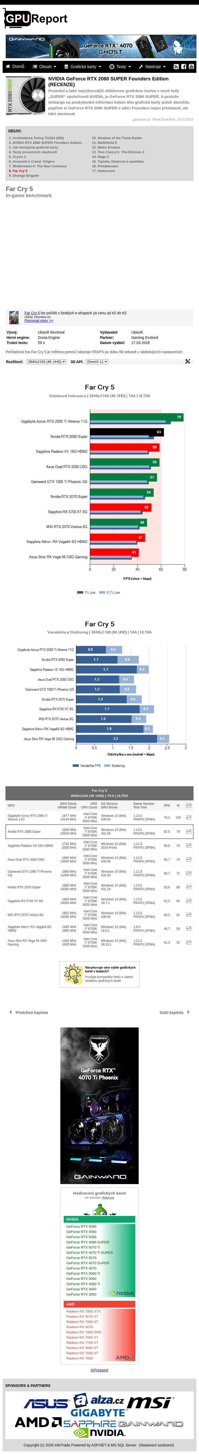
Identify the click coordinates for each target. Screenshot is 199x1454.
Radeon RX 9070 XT (82, 1317)
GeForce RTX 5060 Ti (83, 1273)
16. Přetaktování (105, 166)
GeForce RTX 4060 (81, 1289)
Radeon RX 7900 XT (82, 1322)
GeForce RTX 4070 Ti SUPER (89, 1253)
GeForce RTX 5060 (81, 1279)
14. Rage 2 (100, 157)
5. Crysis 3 (17, 157)
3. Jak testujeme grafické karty (33, 147)
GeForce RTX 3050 (81, 1294)
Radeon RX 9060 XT (82, 1348)
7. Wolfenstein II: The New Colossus (38, 166)
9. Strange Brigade (24, 176)
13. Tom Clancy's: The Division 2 (118, 152)
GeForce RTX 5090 (81, 1226)
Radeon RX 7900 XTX (83, 1311)
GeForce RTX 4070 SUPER (87, 1263)
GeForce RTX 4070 (81, 1268)
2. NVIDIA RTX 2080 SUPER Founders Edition (45, 143)
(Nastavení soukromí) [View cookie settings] (156, 1445)
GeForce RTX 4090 (81, 1232)
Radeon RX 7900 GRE (84, 1332)
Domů (16, 66)
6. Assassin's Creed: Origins (32, 161)
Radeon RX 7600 (79, 1358)
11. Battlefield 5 (104, 143)
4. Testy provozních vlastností (33, 152)
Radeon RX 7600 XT (82, 1353)
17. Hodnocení (103, 171)
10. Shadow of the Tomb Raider (117, 138)
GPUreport (99, 1370)
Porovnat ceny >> (39, 320)
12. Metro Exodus (106, 147)
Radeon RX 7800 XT (82, 1337)
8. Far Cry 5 (18, 171)
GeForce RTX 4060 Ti (83, 1284)
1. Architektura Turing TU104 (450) (36, 138)
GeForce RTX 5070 (81, 1258)
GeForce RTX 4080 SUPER (87, 1242)
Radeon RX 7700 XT (82, 1343)
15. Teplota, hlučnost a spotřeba (118, 161)
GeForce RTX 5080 (81, 1237)
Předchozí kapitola (32, 1012)
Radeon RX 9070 (79, 1327)
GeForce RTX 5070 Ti (83, 1247)
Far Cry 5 (32, 313)
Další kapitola (171, 1012)
